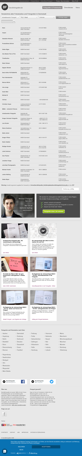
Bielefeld (4, 342)
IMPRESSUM (25, 432)
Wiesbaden (5, 365)
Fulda (32, 336)
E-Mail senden (62, 27)
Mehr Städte (5, 371)
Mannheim (63, 336)
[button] (10, 17)
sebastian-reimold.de (64, 39)
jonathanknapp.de (63, 161)
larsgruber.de (62, 124)
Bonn (3, 344)
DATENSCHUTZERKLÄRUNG (37, 432)
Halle (32, 347)
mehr (70, 450)
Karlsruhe (48, 336)
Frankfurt (19, 350)
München (62, 342)
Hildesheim (34, 344)
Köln (46, 344)
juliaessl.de (61, 166)
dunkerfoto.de (62, 147)
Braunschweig (6, 347)
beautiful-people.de (64, 152)
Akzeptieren (45, 450)
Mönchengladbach (65, 339)
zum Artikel (6, 252)
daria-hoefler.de (63, 73)
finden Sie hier (43, 405)
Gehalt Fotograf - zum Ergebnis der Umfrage (14, 319)
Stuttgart (4, 360)
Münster (62, 344)
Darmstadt (20, 333)
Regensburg (6, 354)
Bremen (4, 350)
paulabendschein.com (64, 78)
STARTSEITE (4, 432)
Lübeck (47, 350)
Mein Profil (75, 1)
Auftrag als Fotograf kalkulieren (40, 319)
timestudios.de (62, 59)
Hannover (48, 333)
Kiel (46, 342)
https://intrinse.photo (64, 100)
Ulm (3, 363)
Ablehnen (21, 450)
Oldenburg (63, 350)
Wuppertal (5, 368)
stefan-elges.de (63, 50)
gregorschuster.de (63, 119)
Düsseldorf (20, 344)
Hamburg (33, 350)
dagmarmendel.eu (63, 68)
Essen (18, 347)
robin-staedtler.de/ (63, 143)
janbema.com (62, 110)
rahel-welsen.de (63, 64)
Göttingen (34, 342)
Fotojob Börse (35, 1)
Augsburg (5, 336)
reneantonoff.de (63, 29)
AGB (18, 432)
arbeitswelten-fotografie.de (65, 114)
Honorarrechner (24, 1)
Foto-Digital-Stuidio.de (65, 83)
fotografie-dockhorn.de (65, 129)
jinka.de (61, 88)
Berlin (3, 339)
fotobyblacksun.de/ (64, 96)
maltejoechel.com (63, 134)
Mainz (61, 333)
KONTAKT (12, 432)
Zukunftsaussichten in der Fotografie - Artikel (43, 286)
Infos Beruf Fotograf (46, 1)
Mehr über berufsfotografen (19, 405)
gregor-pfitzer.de (63, 138)
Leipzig (47, 347)
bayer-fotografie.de (64, 180)
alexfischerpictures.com (65, 157)
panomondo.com (63, 175)
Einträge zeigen (63, 17)
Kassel (47, 339)
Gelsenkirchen (35, 339)
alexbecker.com (63, 55)
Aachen (4, 333)
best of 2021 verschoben (9, 286)
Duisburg (19, 336)
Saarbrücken (6, 357)
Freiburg (33, 333)
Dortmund (19, 339)
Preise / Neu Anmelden (62, 1)
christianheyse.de (63, 105)
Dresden (19, 342)
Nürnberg (62, 347)
